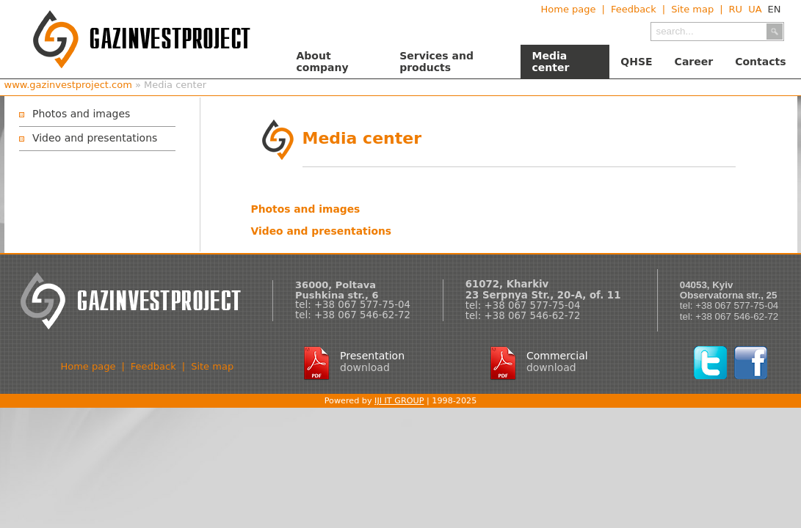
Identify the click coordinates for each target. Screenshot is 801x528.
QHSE (636, 61)
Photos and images (81, 114)
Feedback (633, 9)
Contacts (760, 61)
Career (694, 61)
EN (774, 9)
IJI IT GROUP (399, 401)
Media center (550, 61)
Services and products (436, 61)
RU (736, 9)
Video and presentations (94, 138)
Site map (692, 9)
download (365, 367)
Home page (567, 9)
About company (323, 61)
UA (754, 9)
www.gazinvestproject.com (68, 84)
